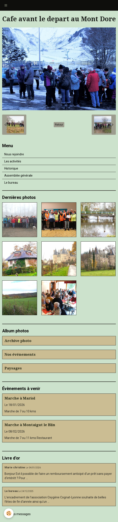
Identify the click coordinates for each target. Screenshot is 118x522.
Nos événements (20, 354)
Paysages (13, 368)
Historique (11, 168)
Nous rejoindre (14, 154)
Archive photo (18, 341)
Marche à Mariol (20, 398)
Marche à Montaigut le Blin (30, 425)
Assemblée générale (18, 175)
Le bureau (11, 182)
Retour (59, 124)
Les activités (12, 161)
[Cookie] (9, 513)
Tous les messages (18, 514)
